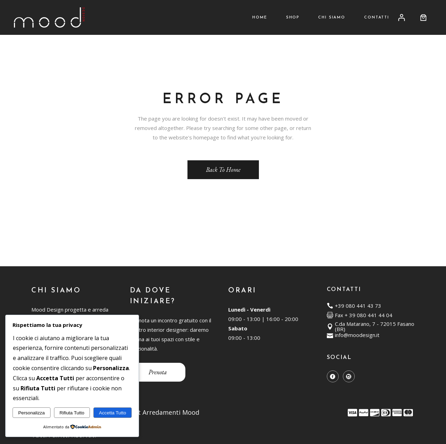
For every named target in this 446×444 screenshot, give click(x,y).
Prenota (157, 372)
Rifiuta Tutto (72, 412)
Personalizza (31, 412)
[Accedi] (401, 17)
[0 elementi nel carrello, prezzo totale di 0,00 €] (423, 17)
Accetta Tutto (112, 412)
